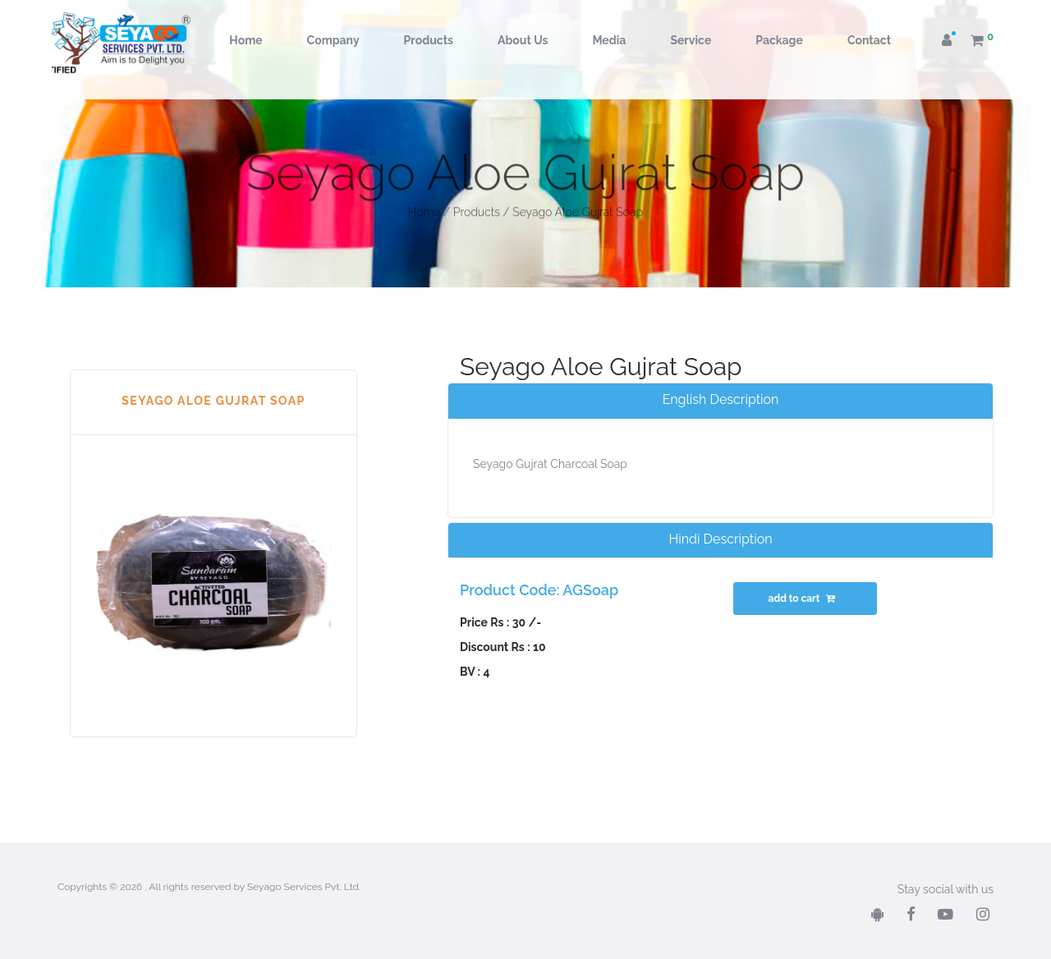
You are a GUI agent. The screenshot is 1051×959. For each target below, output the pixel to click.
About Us (523, 40)
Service (690, 40)
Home (245, 40)
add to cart (804, 598)
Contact (869, 40)
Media (609, 40)
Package (779, 40)
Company (333, 40)
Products (428, 40)
